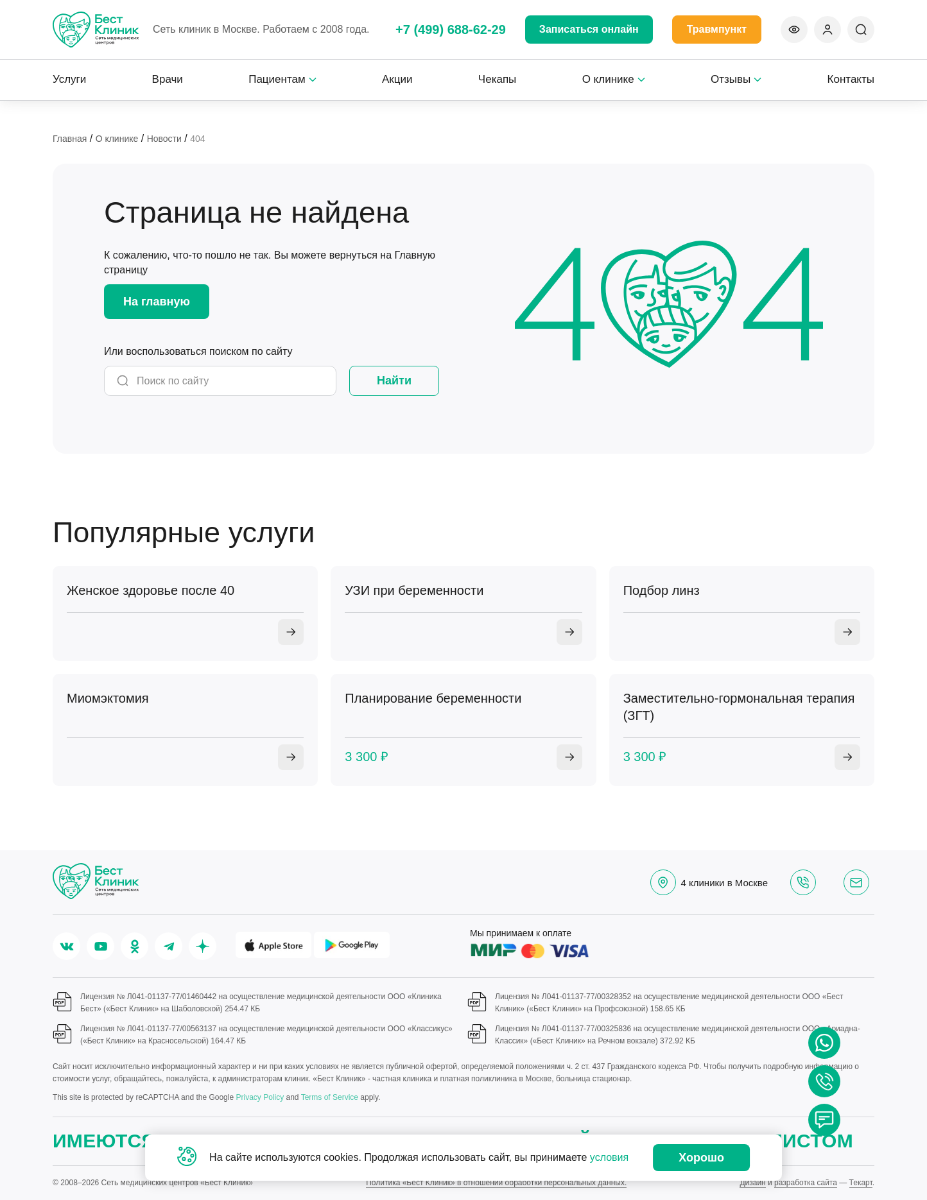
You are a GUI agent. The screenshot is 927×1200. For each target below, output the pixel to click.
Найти (394, 380)
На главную (156, 301)
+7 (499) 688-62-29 (450, 29)
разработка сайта (805, 1182)
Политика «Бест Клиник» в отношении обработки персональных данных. (496, 1182)
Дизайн (752, 1182)
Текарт (860, 1182)
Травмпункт (717, 29)
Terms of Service (329, 1097)
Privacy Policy (260, 1097)
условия (609, 1157)
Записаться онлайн (589, 29)
